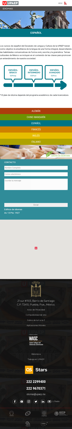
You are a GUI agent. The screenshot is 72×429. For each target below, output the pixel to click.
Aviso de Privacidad (36, 310)
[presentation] (36, 197)
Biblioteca (36, 354)
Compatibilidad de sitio (36, 315)
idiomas (8, 8)
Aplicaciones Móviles (36, 325)
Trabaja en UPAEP (36, 359)
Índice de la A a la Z (36, 320)
